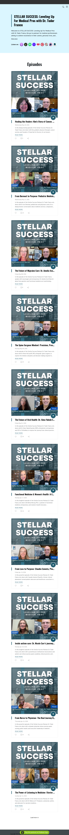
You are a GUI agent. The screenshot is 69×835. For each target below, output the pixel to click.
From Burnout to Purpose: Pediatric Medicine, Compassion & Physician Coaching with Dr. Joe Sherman (35, 196)
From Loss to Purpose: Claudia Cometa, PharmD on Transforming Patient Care (35, 568)
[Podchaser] (50, 44)
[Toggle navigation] (67, 6)
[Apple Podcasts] (21, 44)
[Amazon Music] (34, 44)
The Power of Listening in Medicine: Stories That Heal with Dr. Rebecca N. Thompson (35, 792)
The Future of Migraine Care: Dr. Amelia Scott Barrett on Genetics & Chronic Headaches (35, 270)
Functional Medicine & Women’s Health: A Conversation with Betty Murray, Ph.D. (35, 494)
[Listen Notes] (46, 44)
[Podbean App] (25, 44)
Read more (19, 135)
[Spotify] (29, 44)
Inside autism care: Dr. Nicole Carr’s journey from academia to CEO (35, 643)
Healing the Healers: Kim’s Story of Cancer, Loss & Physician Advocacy (35, 121)
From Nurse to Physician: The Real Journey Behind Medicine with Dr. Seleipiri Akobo (35, 718)
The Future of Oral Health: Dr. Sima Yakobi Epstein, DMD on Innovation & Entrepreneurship (35, 419)
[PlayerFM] (42, 44)
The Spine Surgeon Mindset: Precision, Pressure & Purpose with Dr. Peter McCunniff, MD (35, 345)
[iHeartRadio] (38, 44)
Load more (34, 817)
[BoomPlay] (54, 44)
